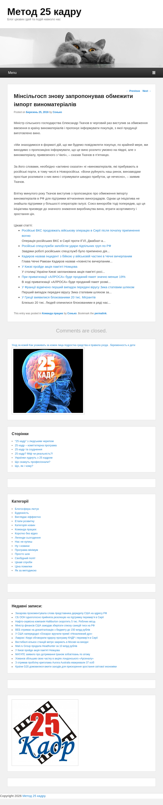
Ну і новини (22, 545)
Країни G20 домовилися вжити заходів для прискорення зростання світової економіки (66, 666)
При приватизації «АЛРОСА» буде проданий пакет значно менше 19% (74, 276)
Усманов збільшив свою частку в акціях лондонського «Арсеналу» (54, 658)
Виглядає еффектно (28, 516)
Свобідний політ (25, 558)
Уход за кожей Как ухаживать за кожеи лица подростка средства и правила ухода (60, 345)
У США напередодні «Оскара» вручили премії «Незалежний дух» (53, 633)
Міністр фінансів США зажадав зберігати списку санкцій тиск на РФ (55, 625)
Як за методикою (26, 570)
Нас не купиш (23, 541)
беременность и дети (122, 345)
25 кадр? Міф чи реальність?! (34, 453)
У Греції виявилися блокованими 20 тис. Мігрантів (59, 297)
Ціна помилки (23, 566)
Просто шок (22, 554)
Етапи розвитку (24, 521)
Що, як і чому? (24, 465)
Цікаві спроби (23, 562)
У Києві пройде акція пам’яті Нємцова (49, 266)
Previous (133, 91)
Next (147, 91)
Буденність (22, 512)
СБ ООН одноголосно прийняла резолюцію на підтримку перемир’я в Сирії (59, 617)
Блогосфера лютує (27, 508)
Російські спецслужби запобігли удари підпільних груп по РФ (66, 246)
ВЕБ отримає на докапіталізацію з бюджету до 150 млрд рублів (52, 629)
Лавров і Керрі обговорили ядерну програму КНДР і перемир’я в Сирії (56, 637)
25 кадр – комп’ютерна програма (36, 445)
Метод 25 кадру (44, 11)
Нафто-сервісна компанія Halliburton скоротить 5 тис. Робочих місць (55, 621)
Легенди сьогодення (28, 537)
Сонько (57, 112)
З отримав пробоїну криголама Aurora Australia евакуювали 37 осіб (54, 662)
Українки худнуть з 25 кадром (33, 457)
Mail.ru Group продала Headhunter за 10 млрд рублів (46, 646)
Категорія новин (25, 525)
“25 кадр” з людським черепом (34, 441)
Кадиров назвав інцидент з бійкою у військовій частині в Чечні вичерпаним (77, 256)
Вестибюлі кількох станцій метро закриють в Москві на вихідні (51, 642)
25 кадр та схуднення (28, 449)
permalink (100, 313)
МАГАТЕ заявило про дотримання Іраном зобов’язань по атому (52, 654)
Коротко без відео (26, 533)
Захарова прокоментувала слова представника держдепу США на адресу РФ (61, 613)
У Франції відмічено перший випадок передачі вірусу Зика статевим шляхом (78, 287)
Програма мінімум (26, 549)
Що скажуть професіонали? (32, 461)
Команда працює (52, 313)
